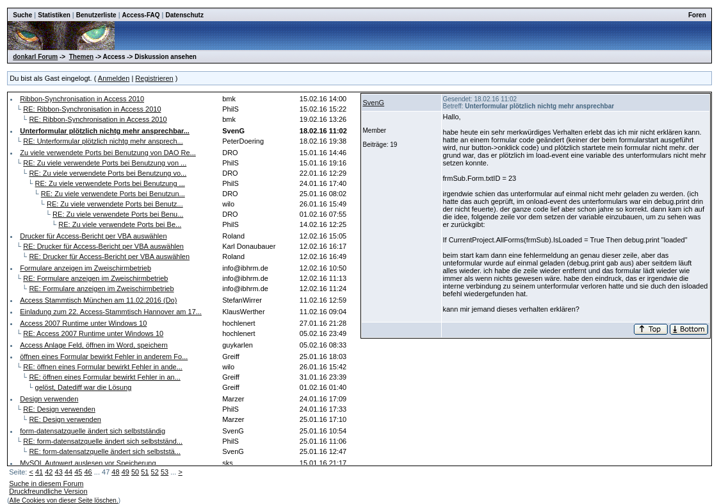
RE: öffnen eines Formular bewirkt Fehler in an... (104, 377)
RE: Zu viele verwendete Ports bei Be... (119, 224)
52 (155, 472)
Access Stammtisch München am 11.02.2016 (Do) (98, 300)
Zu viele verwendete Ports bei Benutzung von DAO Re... (108, 152)
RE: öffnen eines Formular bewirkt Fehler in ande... (102, 367)
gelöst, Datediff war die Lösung (83, 387)
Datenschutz (184, 15)
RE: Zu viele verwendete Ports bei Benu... (118, 214)
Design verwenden (49, 399)
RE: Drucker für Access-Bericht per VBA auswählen (103, 246)
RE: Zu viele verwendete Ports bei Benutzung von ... (104, 163)
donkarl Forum (35, 56)
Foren (697, 15)
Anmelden (114, 78)
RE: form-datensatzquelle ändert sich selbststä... (105, 451)
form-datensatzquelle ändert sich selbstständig (92, 431)
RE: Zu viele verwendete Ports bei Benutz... (115, 204)
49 (125, 472)
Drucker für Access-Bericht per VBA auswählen (93, 236)
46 (88, 472)
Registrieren (154, 78)
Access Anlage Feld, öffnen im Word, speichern (94, 345)
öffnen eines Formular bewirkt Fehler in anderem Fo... (104, 356)
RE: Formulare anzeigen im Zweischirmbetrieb (95, 278)
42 (49, 472)
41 (39, 472)
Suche (22, 15)
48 (115, 472)
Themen (81, 56)
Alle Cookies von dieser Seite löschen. (64, 500)
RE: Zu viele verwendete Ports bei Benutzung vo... (107, 173)
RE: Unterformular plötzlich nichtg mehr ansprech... (102, 141)
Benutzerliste (96, 15)
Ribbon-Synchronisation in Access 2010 (82, 99)
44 (68, 472)
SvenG (374, 102)
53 (164, 472)
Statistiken (54, 15)
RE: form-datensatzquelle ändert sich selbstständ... (102, 441)
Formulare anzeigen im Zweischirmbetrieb (85, 268)
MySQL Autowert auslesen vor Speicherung (88, 463)
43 (59, 472)
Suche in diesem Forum (46, 483)
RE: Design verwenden (59, 409)
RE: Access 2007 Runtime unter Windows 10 (93, 333)
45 (78, 472)
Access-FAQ (141, 15)
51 (145, 472)
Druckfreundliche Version (48, 491)
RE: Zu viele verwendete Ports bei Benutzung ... (110, 183)
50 (135, 472)
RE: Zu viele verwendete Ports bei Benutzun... (113, 193)
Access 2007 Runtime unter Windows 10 (83, 323)
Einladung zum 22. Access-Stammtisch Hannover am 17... (111, 311)
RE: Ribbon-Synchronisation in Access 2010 (92, 109)
